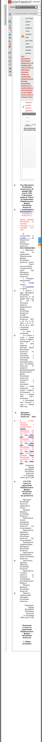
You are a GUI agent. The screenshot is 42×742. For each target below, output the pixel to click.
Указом (31, 467)
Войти (28, 125)
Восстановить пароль (30, 130)
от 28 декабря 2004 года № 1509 (27, 476)
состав (31, 282)
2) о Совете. (27, 288)
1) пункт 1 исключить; (27, 332)
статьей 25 (27, 238)
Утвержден (29, 465)
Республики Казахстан (29, 472)
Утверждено (29, 605)
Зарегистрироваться (30, 128)
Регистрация (36, 1)
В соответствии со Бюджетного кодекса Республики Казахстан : (27, 241)
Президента (29, 468)
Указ (21, 293)
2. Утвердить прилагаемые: (27, 279)
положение (30, 287)
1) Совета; (27, 284)
